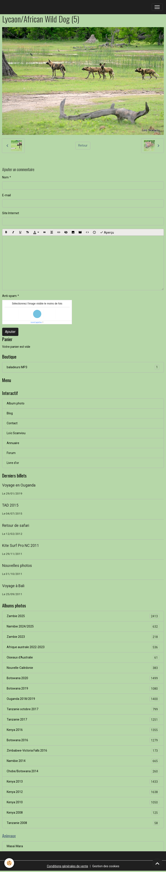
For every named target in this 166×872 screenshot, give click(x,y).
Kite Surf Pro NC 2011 (20, 545)
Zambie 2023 (83, 636)
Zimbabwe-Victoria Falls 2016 (83, 750)
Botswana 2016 (83, 740)
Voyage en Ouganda (18, 485)
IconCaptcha (36, 322)
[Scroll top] (157, 863)
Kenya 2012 (83, 791)
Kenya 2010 (83, 802)
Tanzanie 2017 (83, 719)
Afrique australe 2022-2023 (83, 647)
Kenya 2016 (83, 729)
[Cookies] (9, 863)
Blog (10, 413)
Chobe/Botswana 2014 (83, 771)
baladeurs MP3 (83, 367)
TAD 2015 (10, 505)
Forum (11, 453)
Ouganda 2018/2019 (83, 698)
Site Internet (10, 213)
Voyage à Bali (13, 586)
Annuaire (13, 443)
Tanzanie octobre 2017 (83, 709)
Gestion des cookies (105, 866)
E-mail (6, 195)
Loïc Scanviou (16, 433)
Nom (5, 177)
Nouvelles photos (17, 565)
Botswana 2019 (83, 688)
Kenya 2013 (83, 781)
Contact (12, 423)
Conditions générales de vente (67, 866)
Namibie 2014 (83, 760)
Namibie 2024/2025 (83, 626)
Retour (83, 145)
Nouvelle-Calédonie (83, 667)
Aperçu (107, 232)
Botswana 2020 (83, 678)
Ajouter (10, 332)
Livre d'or (13, 463)
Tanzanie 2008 (83, 823)
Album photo (15, 403)
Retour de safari (15, 525)
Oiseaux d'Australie (83, 657)
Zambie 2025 (83, 616)
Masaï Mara (15, 846)
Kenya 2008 (83, 812)
